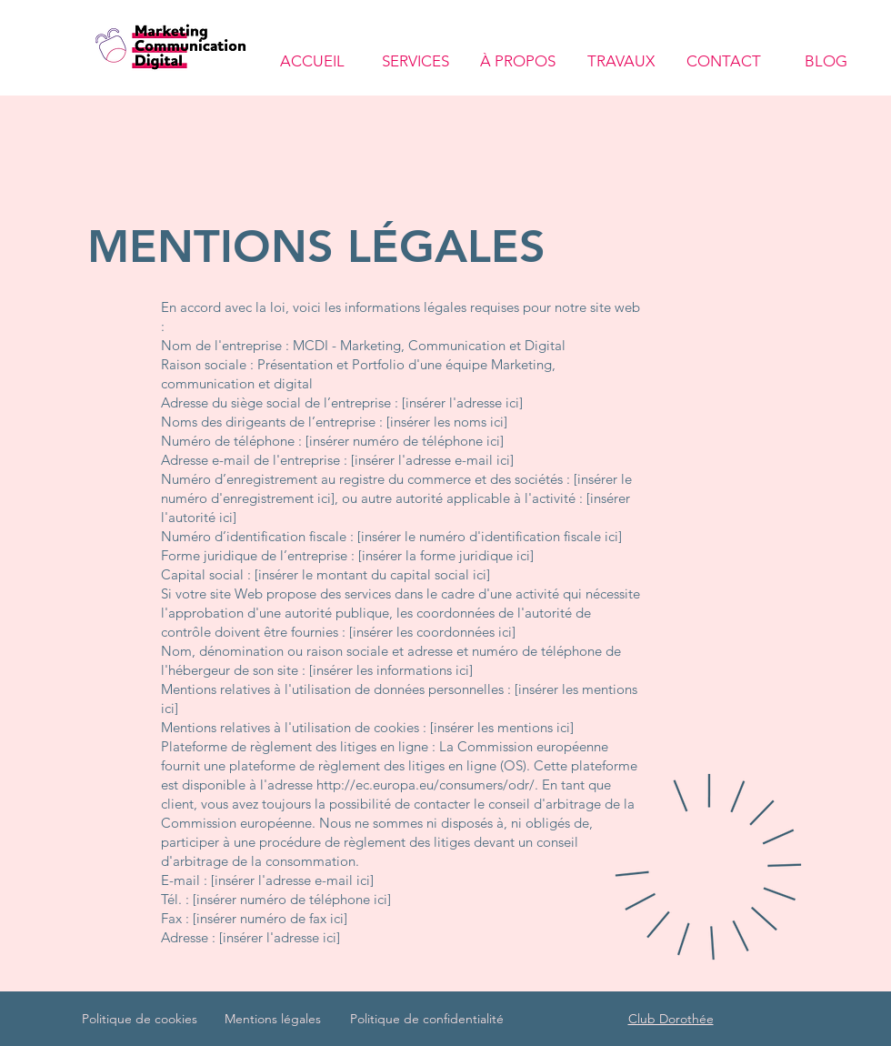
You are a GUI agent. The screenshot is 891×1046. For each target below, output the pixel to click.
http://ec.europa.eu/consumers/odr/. (427, 784)
